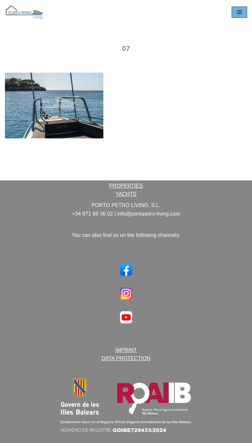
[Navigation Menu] (239, 12)
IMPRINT (126, 350)
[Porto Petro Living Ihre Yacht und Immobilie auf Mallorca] (24, 12)
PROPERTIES (126, 186)
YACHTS (126, 194)
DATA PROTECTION (126, 358)
